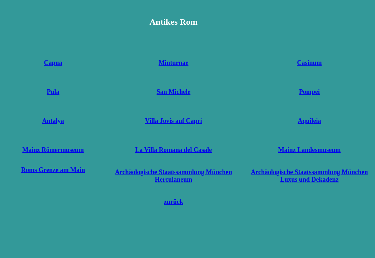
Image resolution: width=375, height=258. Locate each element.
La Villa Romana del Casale (173, 149)
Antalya (53, 120)
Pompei (309, 91)
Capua (53, 62)
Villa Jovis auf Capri (173, 120)
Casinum (309, 62)
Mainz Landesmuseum (309, 149)
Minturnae (174, 62)
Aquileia (309, 120)
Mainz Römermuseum (53, 149)
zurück (173, 201)
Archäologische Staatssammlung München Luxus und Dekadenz (309, 175)
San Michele (174, 91)
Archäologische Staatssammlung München (173, 172)
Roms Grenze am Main (53, 169)
